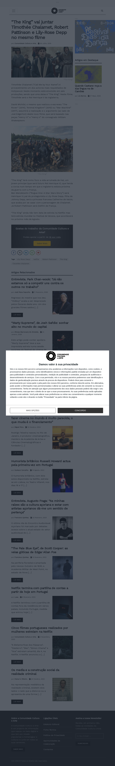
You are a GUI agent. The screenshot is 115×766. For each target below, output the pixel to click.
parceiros (32, 369)
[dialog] (57, 383)
